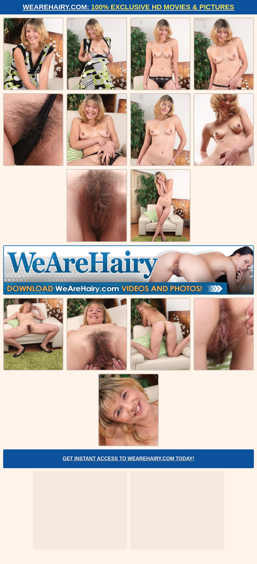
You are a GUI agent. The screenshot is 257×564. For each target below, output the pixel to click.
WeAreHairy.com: (128, 7)
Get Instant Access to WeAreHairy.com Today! (129, 458)
